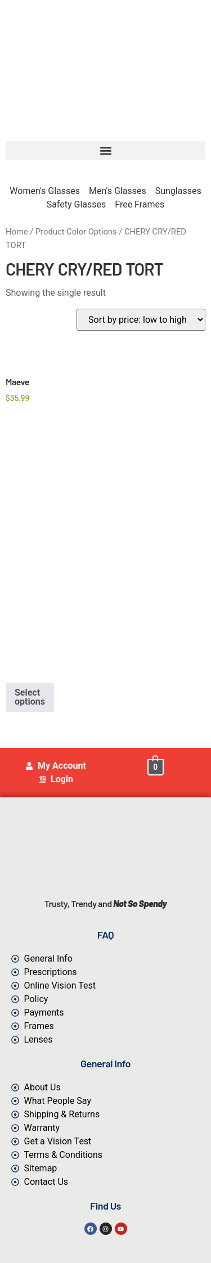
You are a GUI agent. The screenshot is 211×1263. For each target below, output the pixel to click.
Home (17, 232)
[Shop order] (141, 320)
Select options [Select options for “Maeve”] (30, 697)
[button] (105, 150)
